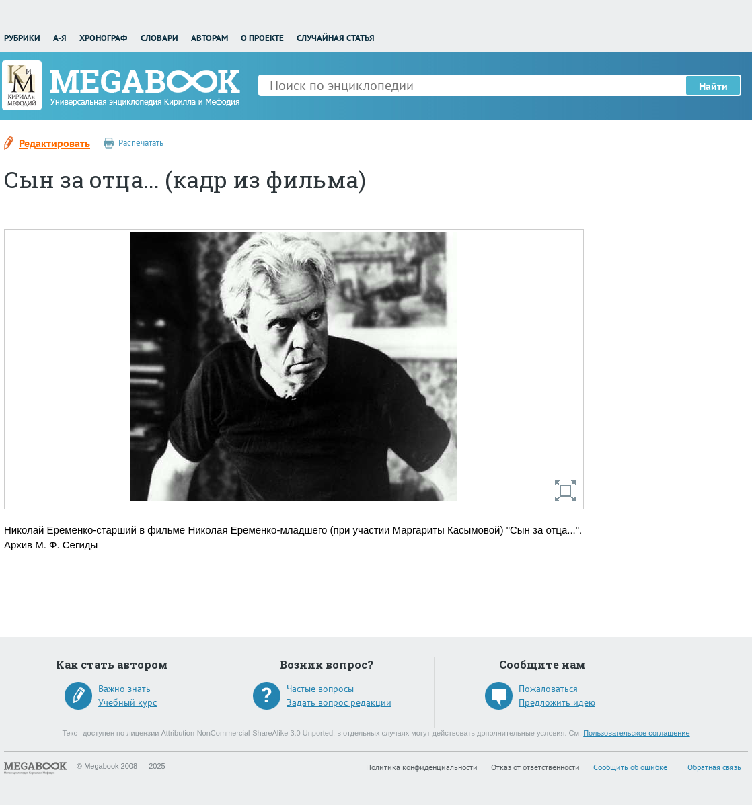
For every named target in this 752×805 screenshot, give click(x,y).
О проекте (262, 38)
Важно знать (124, 689)
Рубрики (22, 38)
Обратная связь (714, 767)
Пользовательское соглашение (636, 733)
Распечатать (140, 143)
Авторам (209, 38)
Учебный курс (127, 702)
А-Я (60, 38)
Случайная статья (336, 38)
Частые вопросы (320, 689)
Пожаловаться (548, 689)
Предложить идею (557, 702)
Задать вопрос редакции (339, 702)
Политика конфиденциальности (422, 767)
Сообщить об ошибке (630, 767)
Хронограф (103, 38)
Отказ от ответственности (535, 767)
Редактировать (54, 143)
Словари (159, 38)
